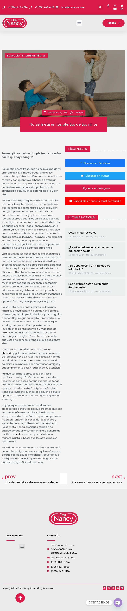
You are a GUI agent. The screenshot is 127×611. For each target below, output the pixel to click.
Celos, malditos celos (82, 232)
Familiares (38, 55)
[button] (100, 7)
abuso (31, 360)
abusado (7, 353)
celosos (39, 290)
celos (5, 332)
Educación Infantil (19, 55)
